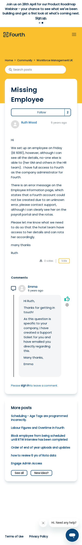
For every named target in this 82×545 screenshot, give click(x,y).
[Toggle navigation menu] (74, 34)
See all (19, 473)
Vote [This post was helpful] (64, 261)
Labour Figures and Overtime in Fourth (37, 428)
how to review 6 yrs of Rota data (33, 455)
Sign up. (41, 18)
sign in (25, 385)
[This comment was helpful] (67, 298)
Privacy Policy (38, 536)
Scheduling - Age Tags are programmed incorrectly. (39, 418)
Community (24, 60)
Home (9, 60)
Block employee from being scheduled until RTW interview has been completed (39, 438)
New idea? (41, 473)
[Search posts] (35, 70)
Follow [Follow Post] (41, 112)
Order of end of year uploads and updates (40, 447)
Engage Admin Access (26, 463)
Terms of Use (14, 536)
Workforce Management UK (55, 60)
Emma (32, 287)
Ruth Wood (29, 122)
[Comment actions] (67, 304)
